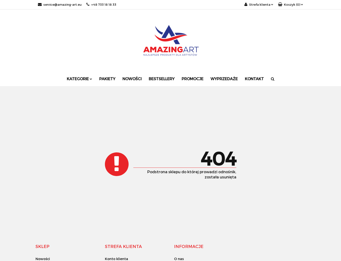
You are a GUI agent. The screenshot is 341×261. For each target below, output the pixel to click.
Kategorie (79, 78)
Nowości (132, 78)
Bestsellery (162, 78)
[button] (290, 4)
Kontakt (254, 78)
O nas (179, 259)
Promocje (192, 78)
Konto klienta (116, 259)
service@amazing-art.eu (60, 4)
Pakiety (107, 78)
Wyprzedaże (224, 78)
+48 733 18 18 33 (101, 4)
